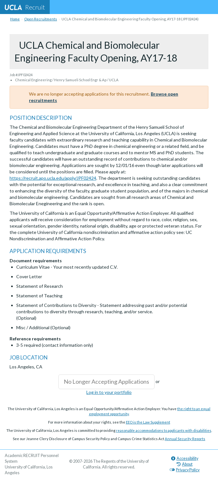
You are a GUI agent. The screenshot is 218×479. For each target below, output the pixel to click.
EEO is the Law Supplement (148, 422)
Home (15, 19)
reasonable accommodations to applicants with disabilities (163, 430)
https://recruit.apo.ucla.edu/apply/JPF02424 (53, 178)
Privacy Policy (185, 470)
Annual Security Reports (185, 439)
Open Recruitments (40, 19)
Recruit (25, 7)
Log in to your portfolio (109, 392)
